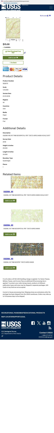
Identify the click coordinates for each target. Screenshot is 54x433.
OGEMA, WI (8, 192)
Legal (22, 317)
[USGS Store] (25, 7)
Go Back (13, 62)
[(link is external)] (14, 53)
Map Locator (7, 317)
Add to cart (13, 58)
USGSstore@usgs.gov (46, 337)
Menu (51, 7)
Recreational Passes (10, 313)
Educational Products (35, 313)
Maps (22, 313)
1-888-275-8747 (47, 335)
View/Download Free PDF (13, 52)
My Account (44, 15)
